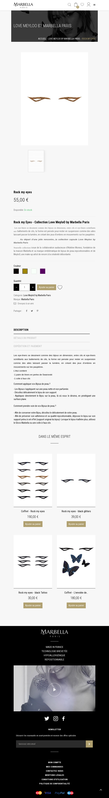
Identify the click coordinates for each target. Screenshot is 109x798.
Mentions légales (54, 775)
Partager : (18, 311)
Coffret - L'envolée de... (76, 592)
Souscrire (89, 744)
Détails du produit (25, 338)
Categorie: (18, 295)
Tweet (32, 311)
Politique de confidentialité (54, 783)
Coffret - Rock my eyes (33, 511)
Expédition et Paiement (28, 346)
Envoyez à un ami (26, 303)
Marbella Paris (27, 299)
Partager (26, 311)
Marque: (17, 299)
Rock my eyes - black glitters (76, 511)
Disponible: (19, 210)
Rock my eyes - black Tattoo (32, 592)
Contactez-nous (54, 771)
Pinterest (37, 311)
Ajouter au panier (46, 287)
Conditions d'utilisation (55, 779)
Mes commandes (54, 766)
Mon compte (54, 762)
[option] (54, 98)
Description (21, 329)
